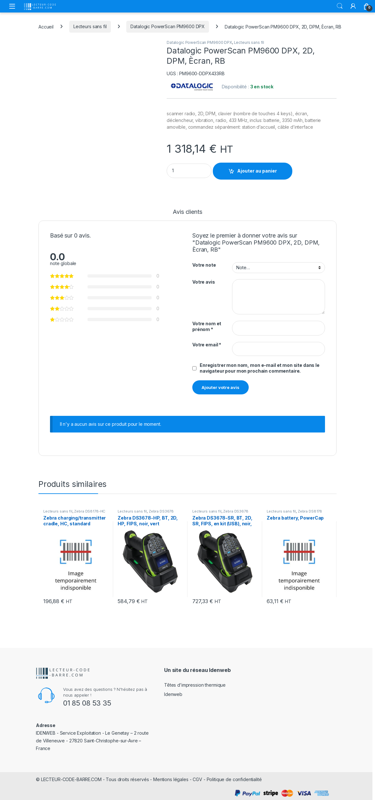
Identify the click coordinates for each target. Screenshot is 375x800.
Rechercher (339, 6)
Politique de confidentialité (234, 779)
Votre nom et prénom (206, 326)
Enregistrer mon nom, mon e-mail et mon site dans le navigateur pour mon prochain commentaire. (260, 368)
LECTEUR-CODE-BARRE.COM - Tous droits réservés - (97, 779)
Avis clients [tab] (187, 212)
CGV (197, 779)
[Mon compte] (353, 6)
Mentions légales (170, 779)
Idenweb (173, 694)
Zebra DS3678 (161, 511)
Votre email (206, 344)
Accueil (46, 26)
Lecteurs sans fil (90, 26)
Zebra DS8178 (310, 511)
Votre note (204, 265)
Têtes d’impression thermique (195, 685)
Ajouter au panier (257, 171)
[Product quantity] (189, 171)
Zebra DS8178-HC (89, 511)
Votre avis (203, 282)
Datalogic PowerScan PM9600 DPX (167, 26)
